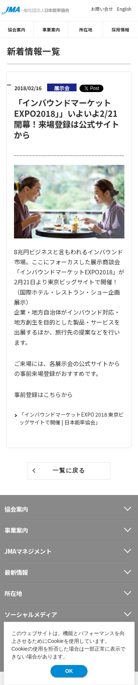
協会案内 (17, 29)
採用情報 (121, 29)
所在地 (86, 29)
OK (69, 671)
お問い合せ (102, 9)
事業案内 (52, 29)
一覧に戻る (69, 470)
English (124, 9)
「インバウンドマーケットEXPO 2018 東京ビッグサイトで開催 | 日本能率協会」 (71, 418)
